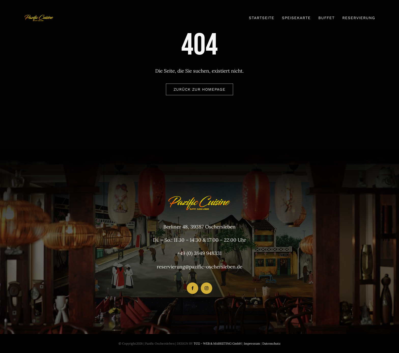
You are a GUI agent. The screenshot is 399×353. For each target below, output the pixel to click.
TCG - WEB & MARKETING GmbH (217, 343)
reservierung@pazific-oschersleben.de (199, 267)
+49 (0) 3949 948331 (199, 253)
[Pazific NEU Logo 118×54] (39, 13)
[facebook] (192, 288)
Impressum (251, 343)
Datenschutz (271, 343)
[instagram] (206, 288)
